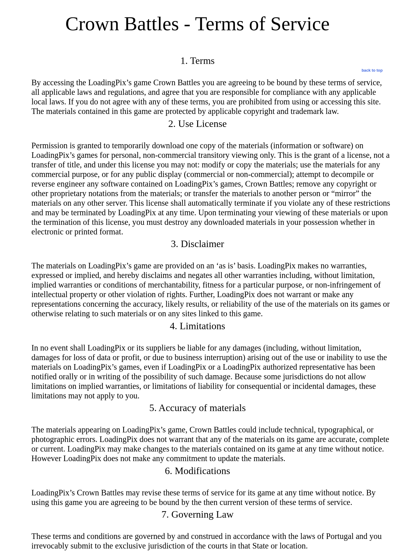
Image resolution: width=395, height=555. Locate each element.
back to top (372, 70)
